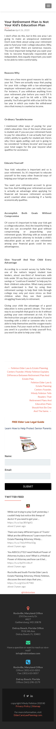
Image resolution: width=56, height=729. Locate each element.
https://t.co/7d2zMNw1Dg (21, 542)
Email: (8, 470)
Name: (8, 456)
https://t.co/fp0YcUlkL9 (19, 562)
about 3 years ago (16, 546)
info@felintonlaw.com (28, 653)
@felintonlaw (28, 592)
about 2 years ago (16, 526)
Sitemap (36, 706)
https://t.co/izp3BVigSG (20, 522)
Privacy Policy (23, 706)
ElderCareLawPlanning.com (28, 715)
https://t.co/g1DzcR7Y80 (20, 582)
